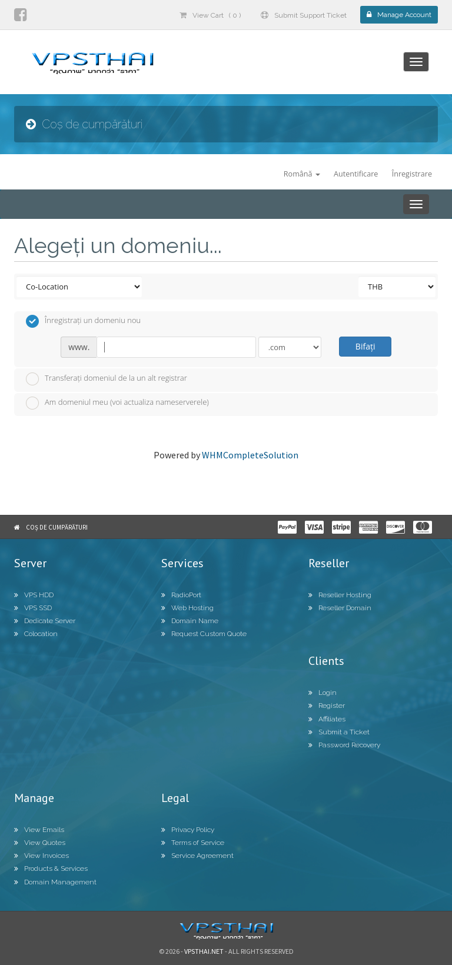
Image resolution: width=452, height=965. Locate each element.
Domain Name (189, 621)
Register (326, 705)
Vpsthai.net (204, 951)
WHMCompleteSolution (250, 455)
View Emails (39, 830)
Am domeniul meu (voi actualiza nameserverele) (117, 403)
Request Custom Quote (204, 634)
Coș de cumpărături (57, 527)
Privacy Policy (187, 830)
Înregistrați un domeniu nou (83, 321)
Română (302, 174)
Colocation (36, 634)
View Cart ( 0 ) (210, 15)
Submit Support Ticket (304, 15)
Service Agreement (197, 855)
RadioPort (181, 595)
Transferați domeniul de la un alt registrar (106, 378)
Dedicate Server (44, 621)
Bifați (365, 346)
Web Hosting (187, 608)
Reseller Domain (339, 608)
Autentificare (356, 174)
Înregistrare (412, 174)
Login (322, 692)
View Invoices (41, 855)
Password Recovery (344, 745)
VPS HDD (34, 595)
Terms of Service (192, 842)
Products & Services (51, 868)
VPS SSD (33, 608)
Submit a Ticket (339, 732)
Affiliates (326, 719)
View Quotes (39, 842)
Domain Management (55, 882)
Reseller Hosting (339, 595)
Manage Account (399, 15)
